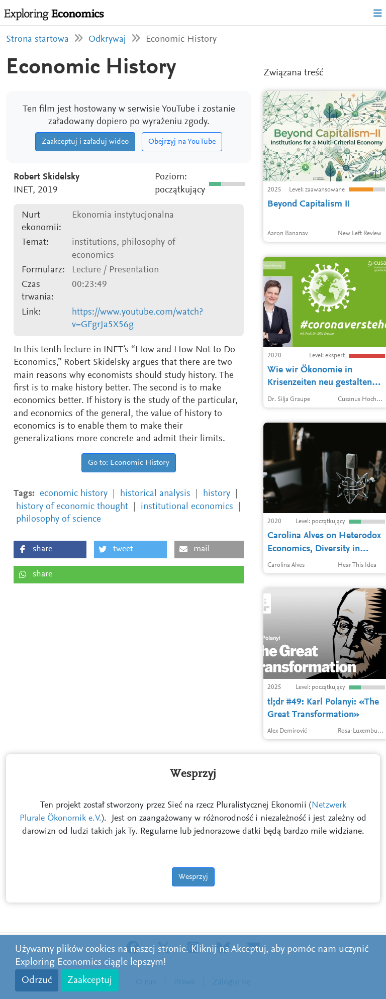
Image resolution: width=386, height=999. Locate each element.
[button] (50, 549)
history (216, 493)
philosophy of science (58, 519)
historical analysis (155, 493)
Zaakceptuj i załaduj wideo (85, 142)
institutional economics (187, 507)
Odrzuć (37, 980)
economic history (74, 493)
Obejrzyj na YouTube (182, 142)
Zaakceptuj (89, 980)
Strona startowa (37, 39)
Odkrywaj (107, 39)
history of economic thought (72, 507)
